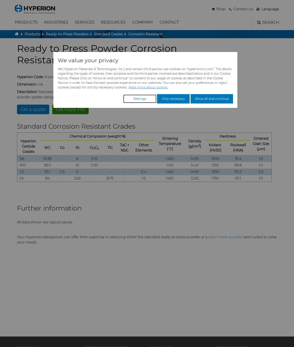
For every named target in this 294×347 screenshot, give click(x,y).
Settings (139, 99)
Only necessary (173, 99)
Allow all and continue (212, 99)
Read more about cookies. (148, 87)
